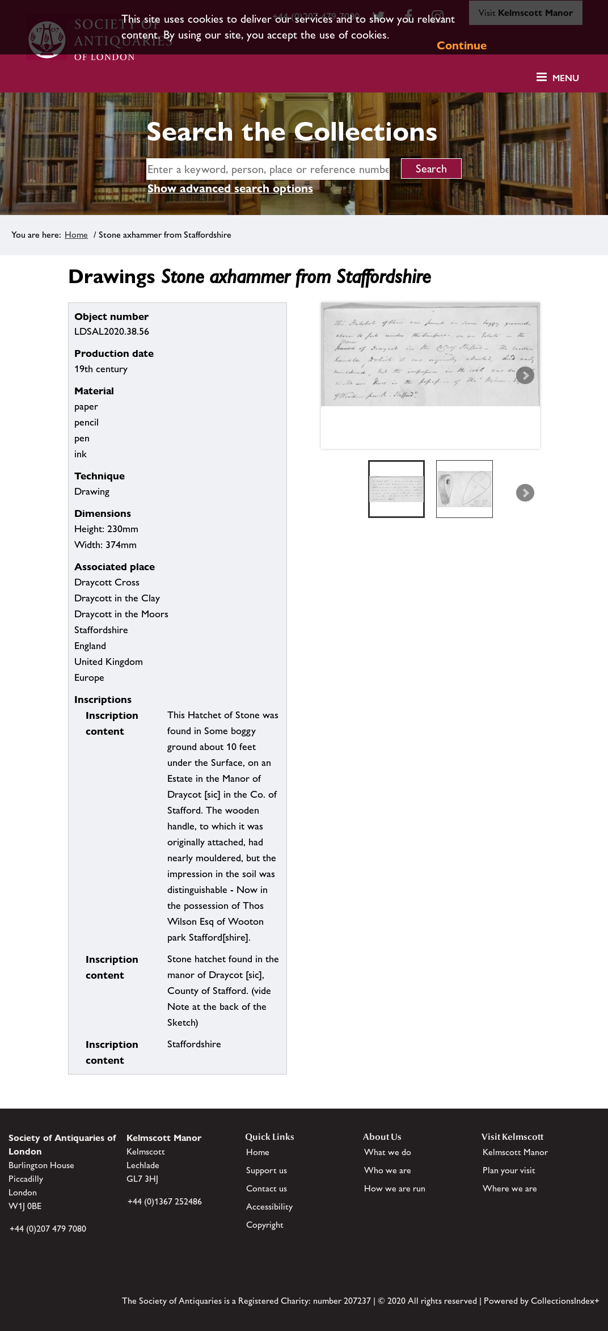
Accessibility (269, 1206)
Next (525, 376)
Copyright (265, 1224)
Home (76, 234)
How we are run (394, 1188)
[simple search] (268, 169)
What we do (387, 1152)
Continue (462, 45)
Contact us (266, 1188)
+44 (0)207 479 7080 (48, 1228)
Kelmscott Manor (515, 1152)
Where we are (510, 1188)
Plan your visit (509, 1170)
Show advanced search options (230, 188)
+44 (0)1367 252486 (165, 1201)
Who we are (387, 1170)
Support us (266, 1170)
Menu (565, 78)
